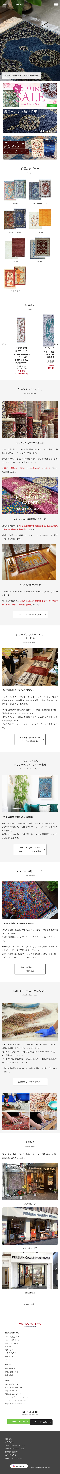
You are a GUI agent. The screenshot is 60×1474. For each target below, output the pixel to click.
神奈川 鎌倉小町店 (30, 1248)
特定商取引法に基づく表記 (14, 1449)
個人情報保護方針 (11, 1452)
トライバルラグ (15, 291)
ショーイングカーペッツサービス (17, 1397)
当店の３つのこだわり (13, 1394)
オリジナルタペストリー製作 (15, 1400)
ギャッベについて (11, 1391)
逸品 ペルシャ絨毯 (15, 232)
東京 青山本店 (30, 1204)
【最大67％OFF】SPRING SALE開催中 (25, 75)
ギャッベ (40, 232)
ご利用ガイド (10, 1442)
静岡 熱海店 (30, 1293)
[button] (4, 344)
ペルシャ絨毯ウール (12, 1340)
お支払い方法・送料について (15, 1445)
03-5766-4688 (30, 1412)
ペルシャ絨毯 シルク (14, 203)
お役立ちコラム (10, 1455)
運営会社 (8, 1439)
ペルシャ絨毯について (13, 1384)
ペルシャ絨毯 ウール (40, 203)
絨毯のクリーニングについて (15, 1404)
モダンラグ (14, 262)
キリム (7, 1359)
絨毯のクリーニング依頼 (13, 1458)
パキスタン (40, 262)
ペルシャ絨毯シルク (12, 1337)
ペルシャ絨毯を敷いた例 (13, 1387)
